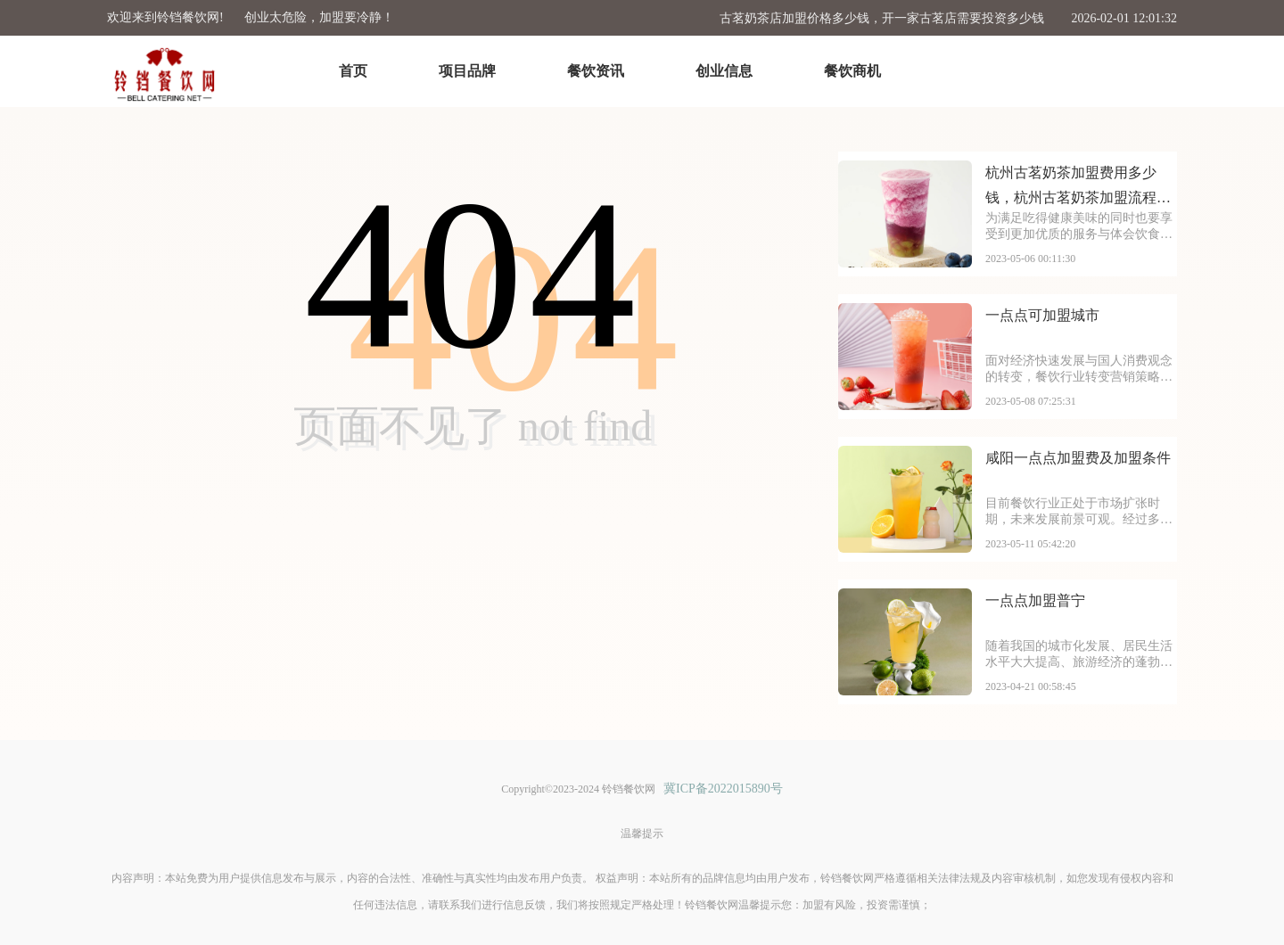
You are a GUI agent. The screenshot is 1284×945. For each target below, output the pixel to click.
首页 (353, 70)
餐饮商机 (852, 70)
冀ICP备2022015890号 (723, 788)
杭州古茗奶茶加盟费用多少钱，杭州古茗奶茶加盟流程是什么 (1078, 187)
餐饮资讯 (595, 70)
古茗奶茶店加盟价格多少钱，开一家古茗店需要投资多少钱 (882, 18)
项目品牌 (467, 70)
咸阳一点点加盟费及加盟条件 (1078, 457)
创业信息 (724, 70)
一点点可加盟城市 (1042, 315)
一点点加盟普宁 (1035, 600)
